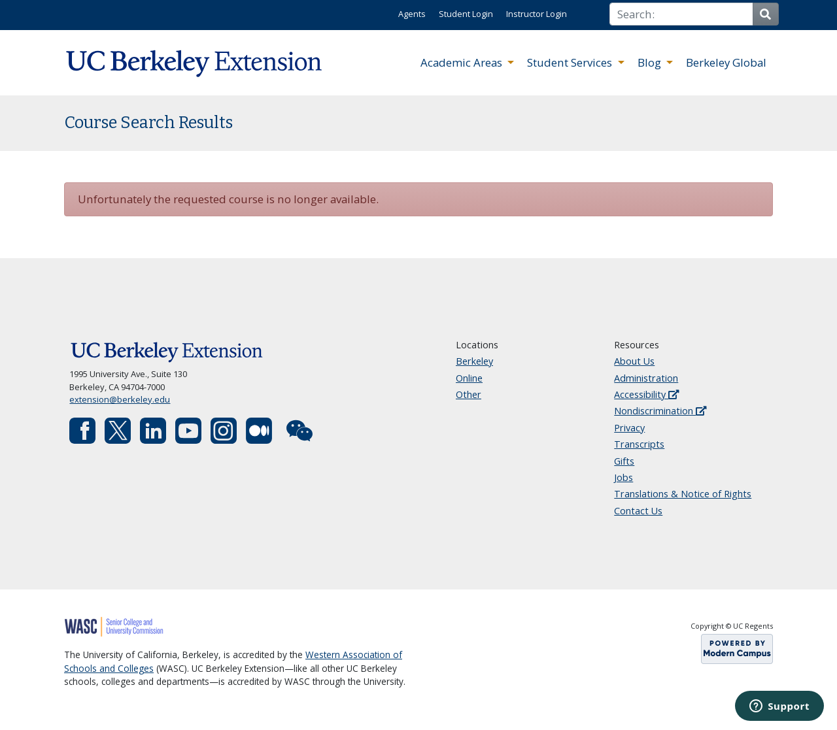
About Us (634, 361)
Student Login (466, 14)
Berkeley (474, 361)
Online (469, 378)
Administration (646, 378)
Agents (412, 14)
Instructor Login (536, 14)
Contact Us (638, 511)
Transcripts (639, 444)
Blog (651, 62)
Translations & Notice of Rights (682, 494)
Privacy (629, 428)
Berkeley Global (726, 62)
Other (468, 394)
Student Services (571, 62)
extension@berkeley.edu (119, 399)
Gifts (624, 461)
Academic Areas (462, 62)
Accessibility (646, 394)
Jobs (623, 477)
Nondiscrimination (660, 411)
